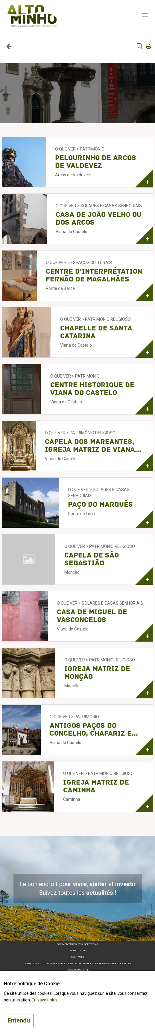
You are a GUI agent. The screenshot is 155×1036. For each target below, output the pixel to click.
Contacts (77, 956)
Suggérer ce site (78, 969)
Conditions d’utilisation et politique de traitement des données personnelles (77, 963)
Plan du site (77, 950)
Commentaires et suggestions (77, 944)
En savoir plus (44, 1000)
